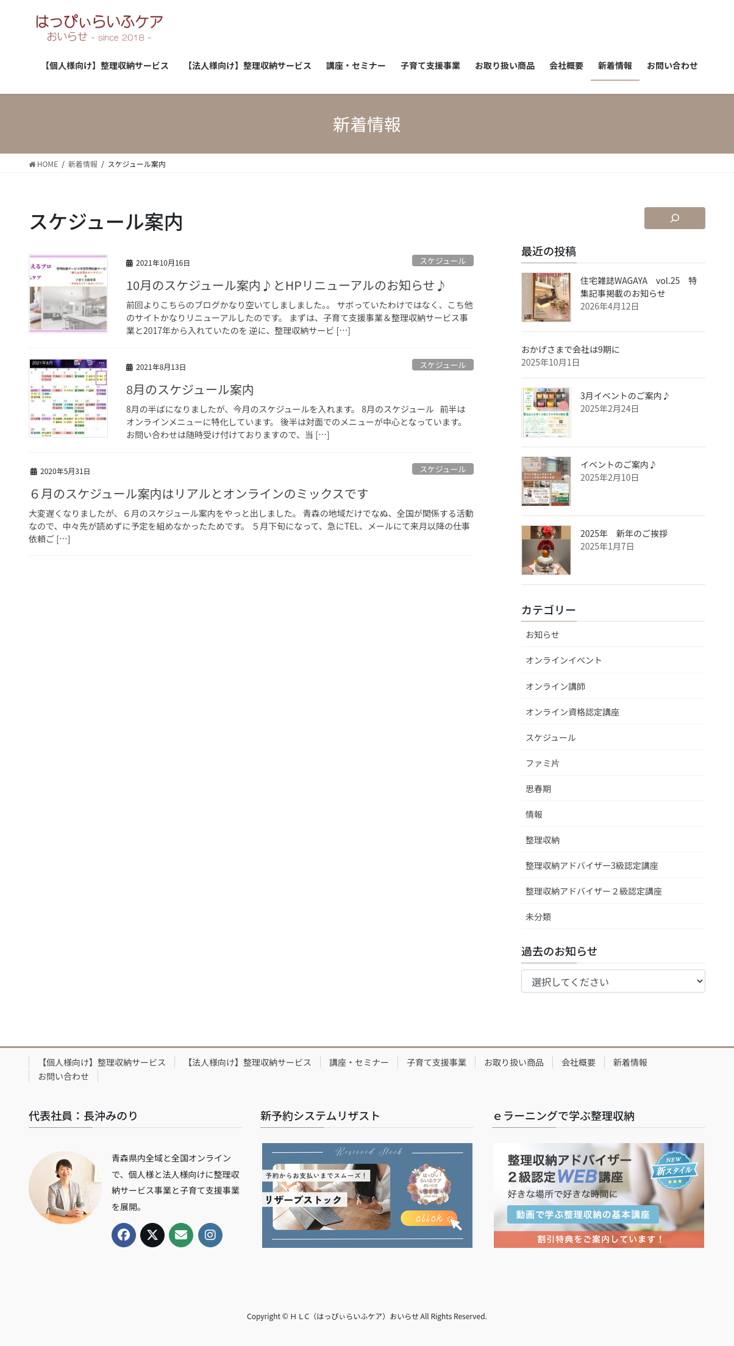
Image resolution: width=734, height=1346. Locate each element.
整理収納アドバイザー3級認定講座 (592, 865)
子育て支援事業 (436, 1062)
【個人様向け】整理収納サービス (102, 1062)
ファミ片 (543, 763)
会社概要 (578, 1062)
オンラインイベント (564, 660)
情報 (534, 814)
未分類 (538, 916)
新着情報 (630, 1062)
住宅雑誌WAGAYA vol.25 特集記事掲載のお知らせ (638, 286)
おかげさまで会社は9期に (570, 349)
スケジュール (442, 260)
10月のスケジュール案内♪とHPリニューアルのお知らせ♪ (286, 285)
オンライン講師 (555, 686)
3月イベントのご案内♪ (625, 395)
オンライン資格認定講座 (572, 712)
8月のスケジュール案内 (190, 389)
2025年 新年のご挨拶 (624, 533)
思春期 (538, 788)
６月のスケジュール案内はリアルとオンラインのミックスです (199, 493)
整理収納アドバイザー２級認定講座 (594, 891)
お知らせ (543, 634)
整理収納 (543, 840)
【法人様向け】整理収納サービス (248, 1062)
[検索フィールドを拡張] (674, 218)
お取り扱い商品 (514, 1062)
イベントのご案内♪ (618, 464)
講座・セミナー (359, 1062)
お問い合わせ (63, 1076)
